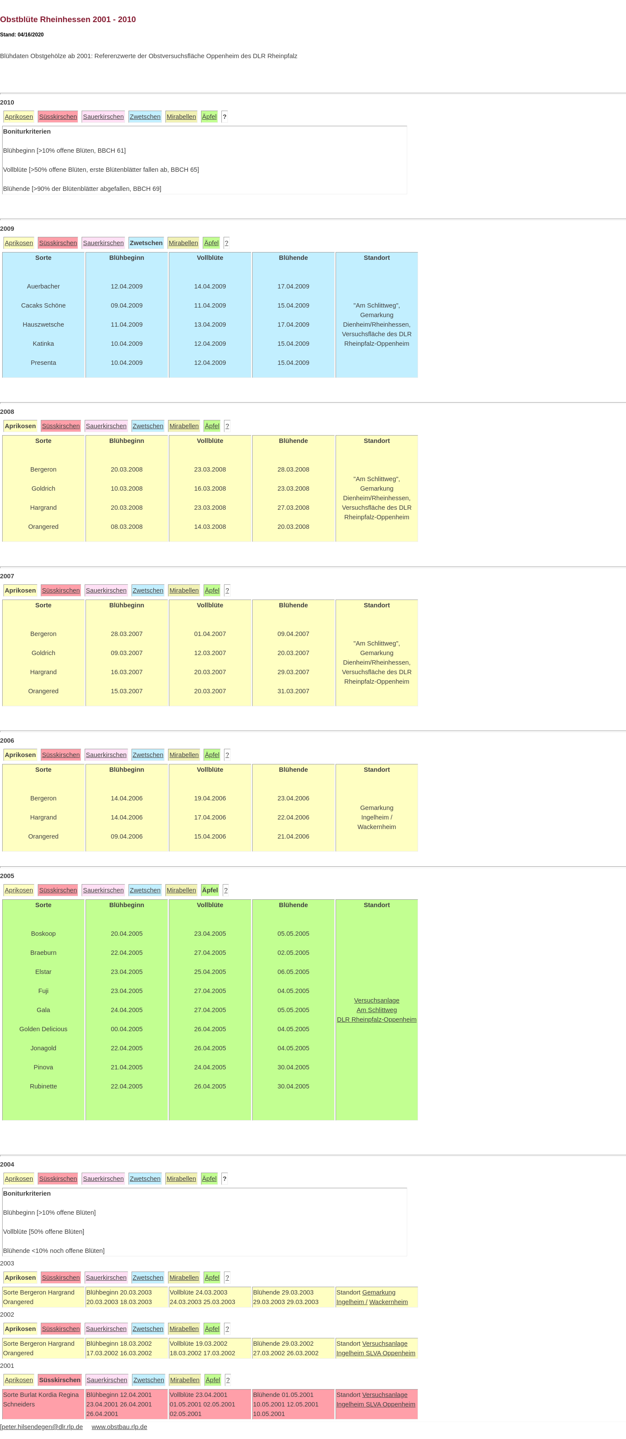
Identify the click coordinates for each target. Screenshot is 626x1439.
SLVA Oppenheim (390, 1353)
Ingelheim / (352, 1301)
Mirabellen (181, 116)
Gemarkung (378, 1292)
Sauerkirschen (103, 116)
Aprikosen (19, 116)
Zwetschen (145, 116)
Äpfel (209, 116)
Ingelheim (351, 1353)
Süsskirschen (58, 116)
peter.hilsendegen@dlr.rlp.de (42, 1426)
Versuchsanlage (384, 1343)
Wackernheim (388, 1301)
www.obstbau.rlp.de (119, 1426)
